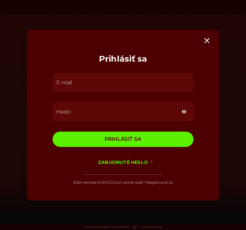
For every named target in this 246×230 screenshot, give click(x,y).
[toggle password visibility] (184, 112)
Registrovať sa (159, 182)
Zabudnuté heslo (123, 162)
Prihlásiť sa (123, 139)
